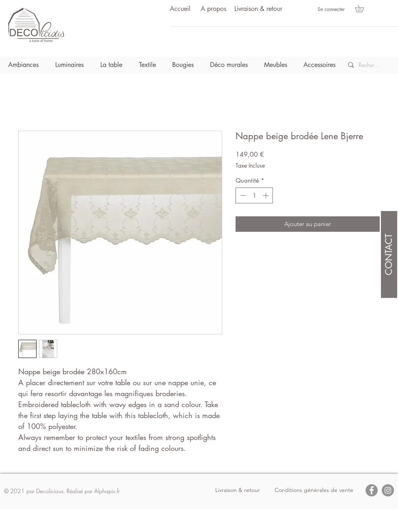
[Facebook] (372, 490)
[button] (363, 8)
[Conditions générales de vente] (314, 490)
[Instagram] (388, 490)
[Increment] (266, 195)
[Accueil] (180, 9)
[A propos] (213, 9)
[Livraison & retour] (258, 9)
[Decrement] (242, 195)
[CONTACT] (389, 254)
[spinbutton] (254, 195)
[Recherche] (370, 65)
